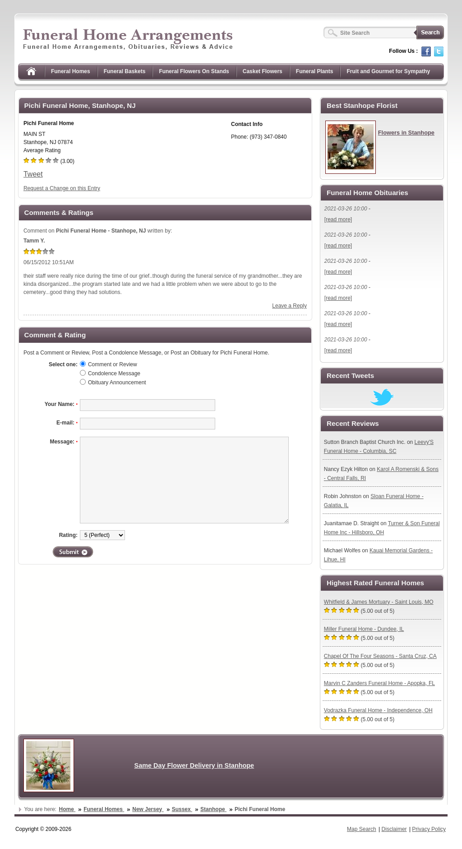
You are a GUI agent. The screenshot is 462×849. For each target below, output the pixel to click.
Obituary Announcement (117, 382)
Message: (64, 441)
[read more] (338, 219)
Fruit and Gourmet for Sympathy (388, 71)
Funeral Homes (70, 71)
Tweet (33, 174)
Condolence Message (114, 373)
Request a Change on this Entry (61, 188)
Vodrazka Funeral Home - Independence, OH (378, 710)
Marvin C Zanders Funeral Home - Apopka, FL (379, 683)
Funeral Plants (314, 71)
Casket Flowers (262, 71)
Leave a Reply (289, 306)
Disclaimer (394, 829)
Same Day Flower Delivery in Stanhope (194, 765)
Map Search (361, 829)
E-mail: (67, 423)
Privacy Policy (429, 829)
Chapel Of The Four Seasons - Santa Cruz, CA (380, 656)
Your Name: (61, 404)
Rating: (68, 535)
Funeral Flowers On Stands (194, 71)
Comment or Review (112, 364)
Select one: (63, 364)
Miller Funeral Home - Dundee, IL (364, 629)
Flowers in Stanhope (406, 132)
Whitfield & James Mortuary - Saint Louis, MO (379, 602)
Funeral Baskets (125, 71)
